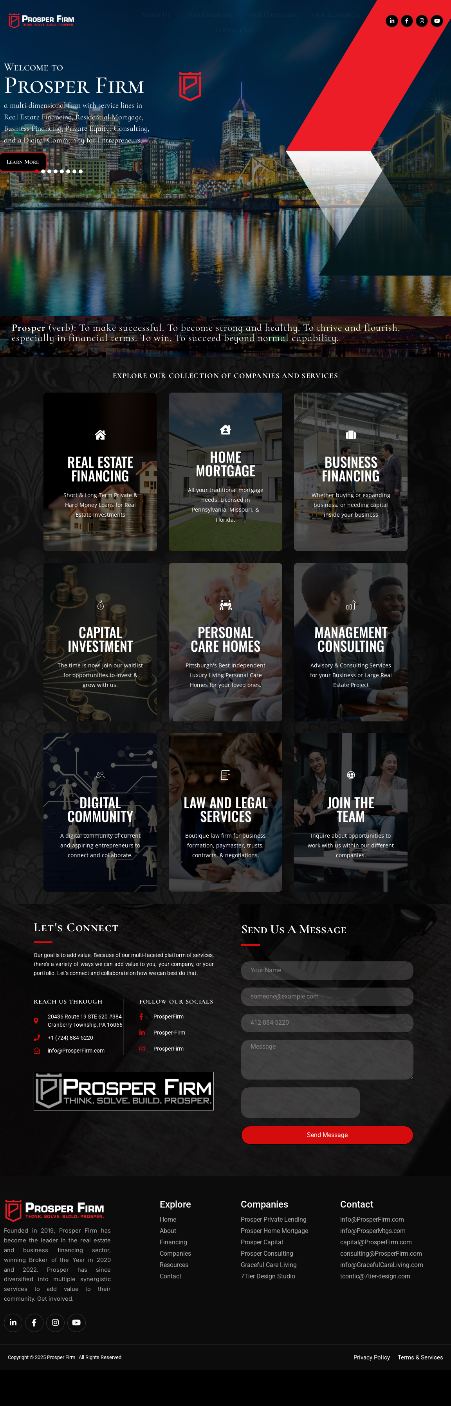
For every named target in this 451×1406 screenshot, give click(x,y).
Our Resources (295, 21)
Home (108, 21)
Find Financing (185, 21)
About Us (139, 21)
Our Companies (239, 21)
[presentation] (300, 1160)
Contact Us (345, 21)
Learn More (35, 161)
